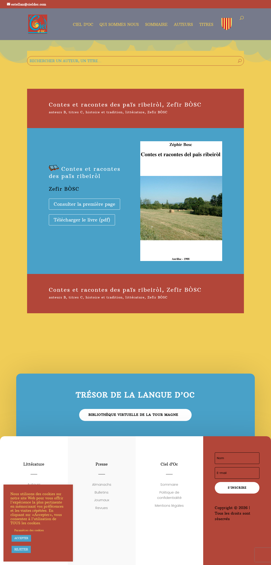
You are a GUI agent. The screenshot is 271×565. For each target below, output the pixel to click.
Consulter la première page (84, 204)
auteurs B (57, 112)
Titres (206, 25)
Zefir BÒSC (157, 112)
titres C (76, 112)
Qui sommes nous (119, 25)
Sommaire (156, 25)
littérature (135, 112)
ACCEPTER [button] (21, 538)
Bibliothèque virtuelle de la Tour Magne (133, 415)
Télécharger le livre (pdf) (82, 220)
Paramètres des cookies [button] (29, 530)
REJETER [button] (21, 549)
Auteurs (183, 25)
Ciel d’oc (83, 25)
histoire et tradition (104, 112)
